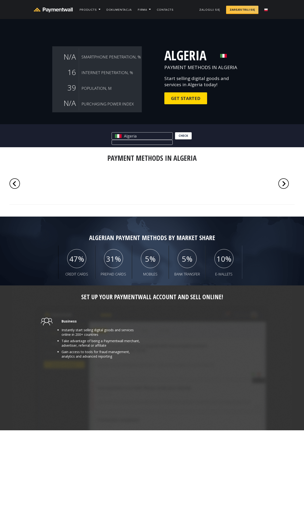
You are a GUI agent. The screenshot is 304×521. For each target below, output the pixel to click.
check (183, 136)
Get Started (185, 98)
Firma (142, 10)
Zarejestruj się (242, 10)
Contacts (165, 10)
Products (88, 10)
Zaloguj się (209, 10)
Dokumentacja (119, 10)
